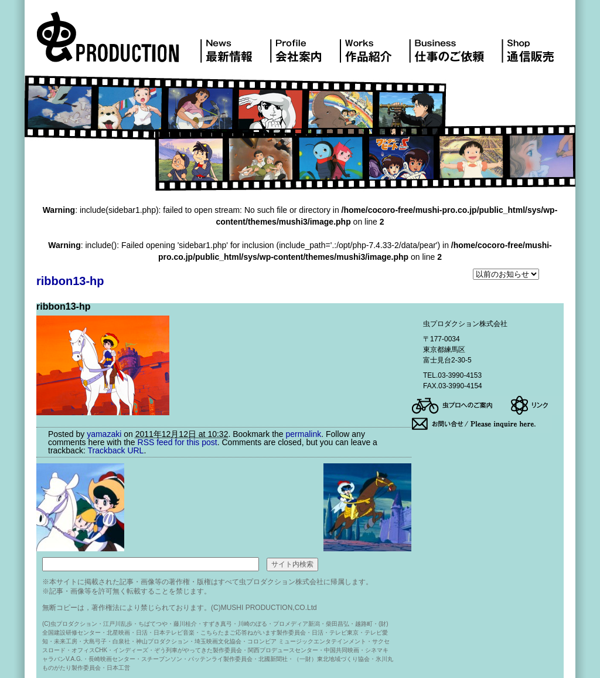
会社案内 (304, 43)
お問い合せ (481, 424)
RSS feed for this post (177, 442)
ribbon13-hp (70, 280)
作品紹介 (373, 43)
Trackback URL (115, 450)
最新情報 (235, 43)
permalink (303, 434)
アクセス (460, 405)
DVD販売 (532, 43)
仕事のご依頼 (454, 43)
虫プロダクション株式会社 (118, 43)
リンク (537, 405)
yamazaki (104, 434)
